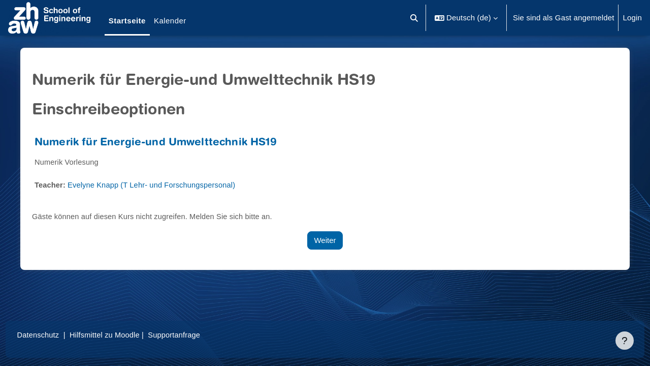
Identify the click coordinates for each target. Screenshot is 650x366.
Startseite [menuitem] (127, 20)
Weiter (325, 240)
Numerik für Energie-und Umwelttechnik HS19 (160, 143)
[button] (414, 18)
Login (632, 17)
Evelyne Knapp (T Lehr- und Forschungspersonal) (159, 184)
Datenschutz (57, 334)
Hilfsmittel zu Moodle (126, 334)
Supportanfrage (197, 334)
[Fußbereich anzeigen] (624, 340)
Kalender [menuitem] (170, 20)
